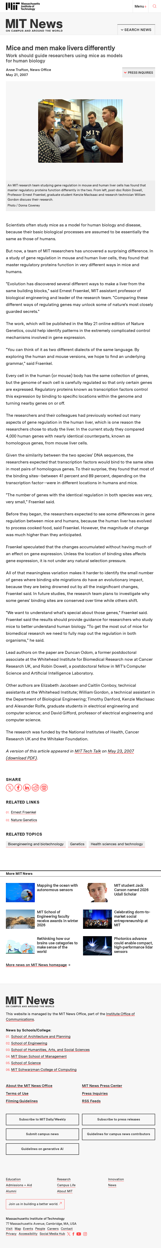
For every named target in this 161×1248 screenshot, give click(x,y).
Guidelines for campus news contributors (118, 1134)
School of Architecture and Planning (40, 1036)
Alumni (11, 1191)
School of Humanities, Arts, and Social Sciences (50, 1050)
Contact (67, 1229)
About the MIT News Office (29, 1086)
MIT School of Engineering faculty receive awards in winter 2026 (57, 918)
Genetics (77, 844)
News (112, 1185)
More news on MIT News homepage (36, 965)
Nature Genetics (24, 820)
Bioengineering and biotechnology (36, 844)
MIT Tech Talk (88, 751)
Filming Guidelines (22, 1101)
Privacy (11, 1234)
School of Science (26, 1063)
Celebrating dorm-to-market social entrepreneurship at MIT (132, 918)
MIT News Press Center (102, 1086)
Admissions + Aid (19, 1185)
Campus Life (66, 1185)
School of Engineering (29, 1043)
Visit (9, 1229)
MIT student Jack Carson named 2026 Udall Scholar (131, 889)
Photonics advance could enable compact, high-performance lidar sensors (133, 945)
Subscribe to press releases (118, 1119)
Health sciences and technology (117, 844)
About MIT (65, 1191)
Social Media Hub (52, 1234)
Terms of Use (17, 1093)
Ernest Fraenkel (23, 812)
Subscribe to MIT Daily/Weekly (42, 1119)
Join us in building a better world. (35, 1204)
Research (64, 1179)
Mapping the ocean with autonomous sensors (57, 887)
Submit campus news (42, 1134)
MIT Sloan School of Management (39, 1056)
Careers (53, 1229)
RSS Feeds (91, 1101)
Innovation (116, 1179)
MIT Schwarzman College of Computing (44, 1069)
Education (13, 1179)
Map (18, 1229)
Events (28, 1229)
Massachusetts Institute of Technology (35, 1219)
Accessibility (28, 1234)
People (40, 1229)
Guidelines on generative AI (42, 1149)
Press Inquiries (95, 1093)
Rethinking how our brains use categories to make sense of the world (57, 945)
